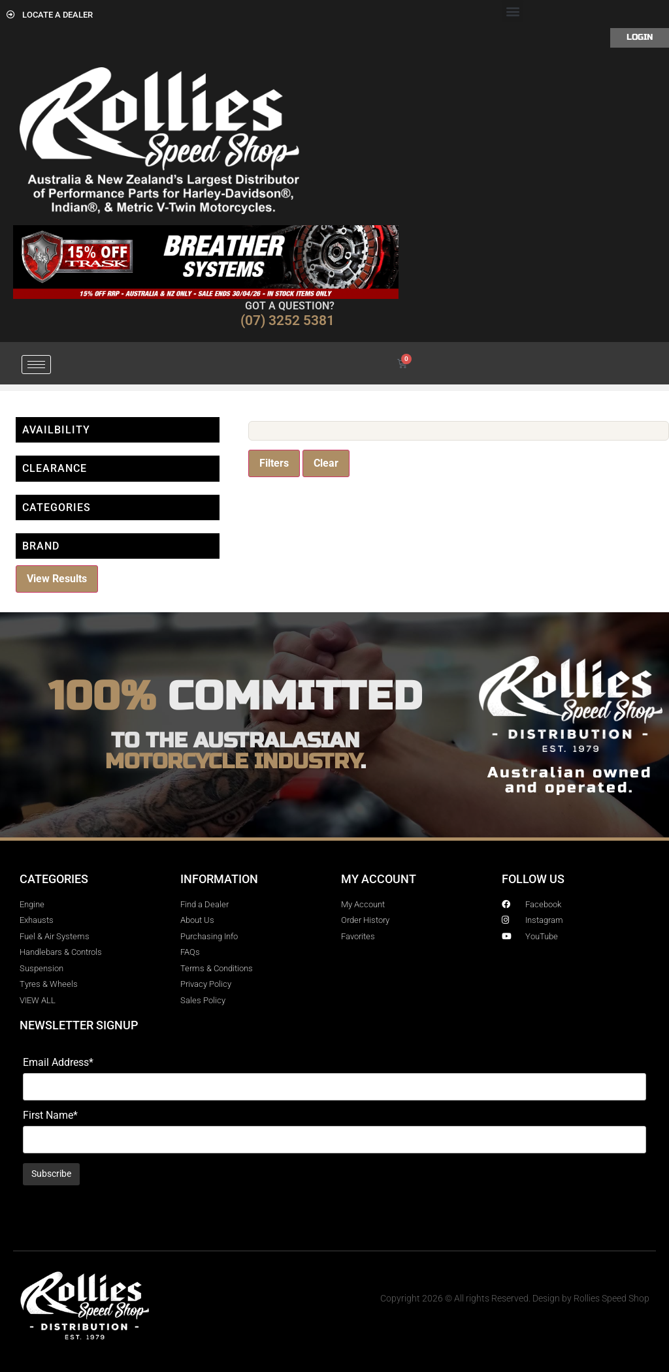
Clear (326, 463)
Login (640, 37)
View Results (57, 578)
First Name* (50, 1115)
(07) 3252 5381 (287, 320)
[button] (512, 11)
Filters (274, 463)
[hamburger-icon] (36, 364)
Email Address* (58, 1062)
